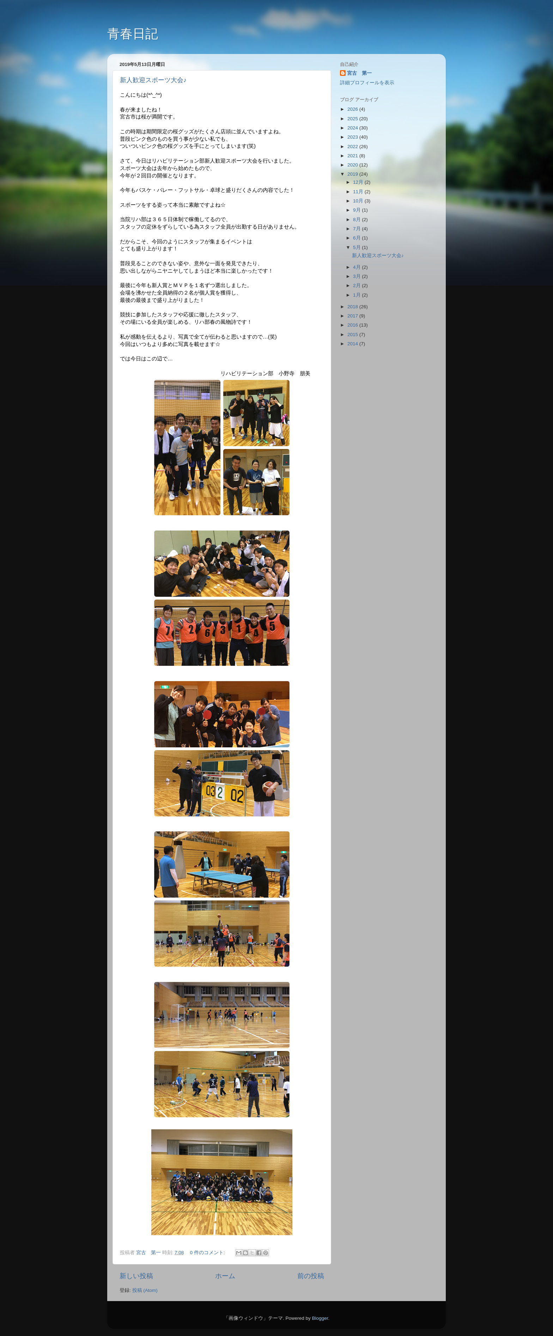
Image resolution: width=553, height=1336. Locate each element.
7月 (357, 228)
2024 (353, 127)
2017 (353, 315)
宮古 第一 (359, 73)
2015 (353, 334)
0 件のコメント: (208, 1252)
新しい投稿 (136, 1276)
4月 (357, 267)
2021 (353, 155)
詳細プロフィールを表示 (367, 82)
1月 (357, 295)
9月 (357, 210)
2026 (353, 109)
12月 (359, 182)
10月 (359, 201)
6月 (357, 238)
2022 (353, 146)
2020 (353, 165)
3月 (357, 276)
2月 (357, 285)
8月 (357, 219)
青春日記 (132, 33)
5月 (357, 247)
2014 (353, 343)
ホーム (225, 1276)
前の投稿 (310, 1276)
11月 (359, 191)
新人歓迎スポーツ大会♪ (153, 80)
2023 (353, 137)
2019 (353, 174)
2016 (353, 325)
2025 (353, 118)
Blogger (320, 1318)
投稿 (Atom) (145, 1290)
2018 (353, 306)
